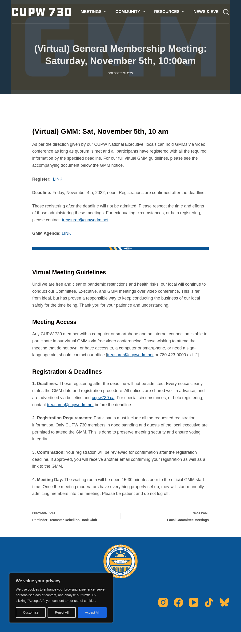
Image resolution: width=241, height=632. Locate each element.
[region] (61, 598)
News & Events (213, 12)
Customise (31, 612)
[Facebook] (178, 602)
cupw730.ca (103, 397)
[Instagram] (163, 602)
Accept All (92, 612)
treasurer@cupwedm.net (85, 220)
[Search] (226, 12)
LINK (57, 179)
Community (131, 12)
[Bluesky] (224, 602)
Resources (170, 12)
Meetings (94, 12)
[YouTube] (193, 602)
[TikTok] (209, 602)
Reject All (61, 612)
